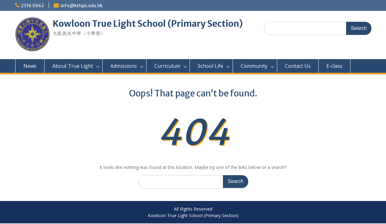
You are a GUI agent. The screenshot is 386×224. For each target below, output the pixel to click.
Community (254, 66)
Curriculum (167, 66)
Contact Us (298, 66)
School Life (210, 66)
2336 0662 (32, 5)
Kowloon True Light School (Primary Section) (148, 23)
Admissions (123, 66)
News (29, 66)
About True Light (72, 66)
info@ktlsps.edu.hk (81, 5)
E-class (334, 66)
